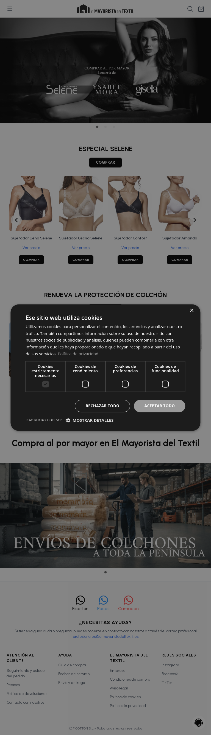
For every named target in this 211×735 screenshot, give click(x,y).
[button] (89, 420)
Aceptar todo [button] (159, 405)
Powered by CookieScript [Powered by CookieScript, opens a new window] (46, 420)
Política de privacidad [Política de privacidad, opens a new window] (78, 353)
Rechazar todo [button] (102, 405)
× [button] (192, 311)
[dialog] (105, 367)
